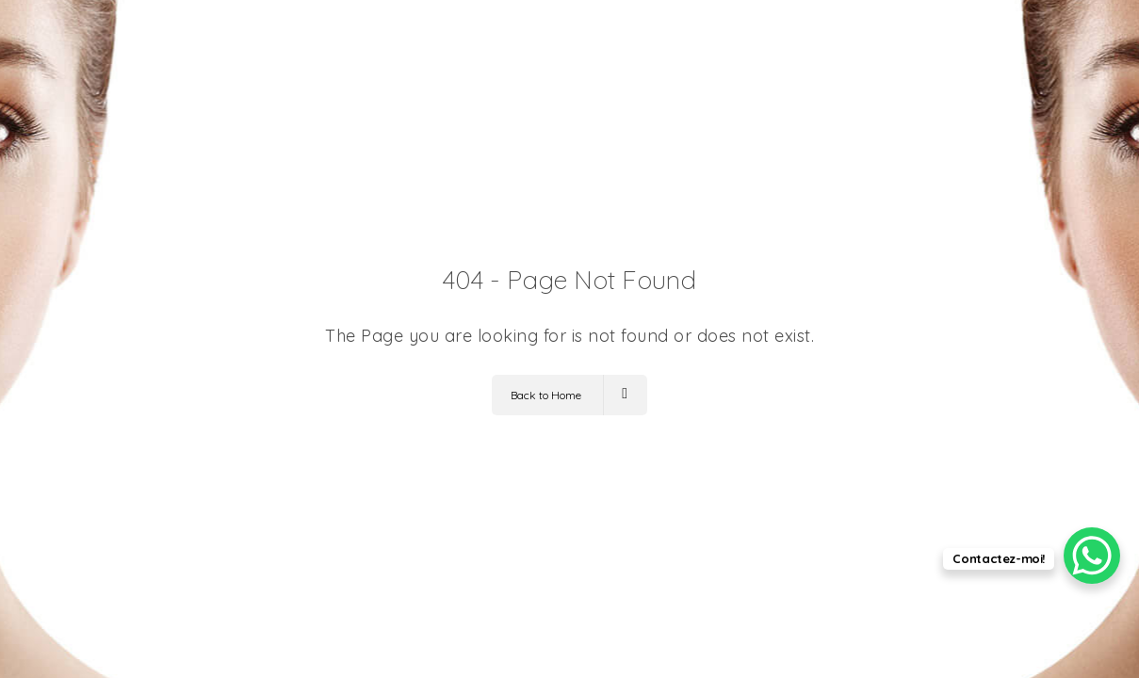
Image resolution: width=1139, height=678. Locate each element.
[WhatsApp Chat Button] (1092, 555)
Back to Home (569, 395)
